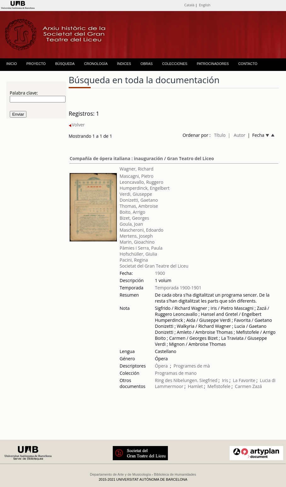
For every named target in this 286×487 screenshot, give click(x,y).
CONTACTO (247, 64)
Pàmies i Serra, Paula (141, 248)
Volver (77, 125)
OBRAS (146, 64)
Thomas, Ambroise (139, 206)
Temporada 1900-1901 (178, 288)
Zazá (257, 386)
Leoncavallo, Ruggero (141, 182)
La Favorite (244, 380)
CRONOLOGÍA (96, 64)
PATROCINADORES (213, 64)
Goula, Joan (131, 224)
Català (189, 5)
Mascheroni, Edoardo (141, 230)
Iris (225, 380)
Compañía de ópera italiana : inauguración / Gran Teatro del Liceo (142, 158)
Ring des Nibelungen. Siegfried (186, 380)
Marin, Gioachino (137, 242)
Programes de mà (192, 366)
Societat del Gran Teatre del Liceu (154, 266)
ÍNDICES (124, 64)
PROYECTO (36, 64)
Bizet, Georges (134, 218)
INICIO (11, 64)
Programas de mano (176, 373)
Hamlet (195, 386)
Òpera (161, 366)
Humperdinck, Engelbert (145, 188)
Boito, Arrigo (133, 212)
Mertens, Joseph (136, 236)
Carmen (243, 386)
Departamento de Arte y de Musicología (120, 474)
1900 (160, 273)
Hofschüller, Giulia (138, 254)
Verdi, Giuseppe (136, 194)
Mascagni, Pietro (136, 176)
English (204, 5)
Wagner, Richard (136, 169)
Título (220, 135)
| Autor (236, 135)
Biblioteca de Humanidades (175, 474)
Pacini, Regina (134, 260)
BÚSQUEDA (65, 64)
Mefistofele (219, 386)
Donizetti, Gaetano (139, 200)
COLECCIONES (174, 64)
